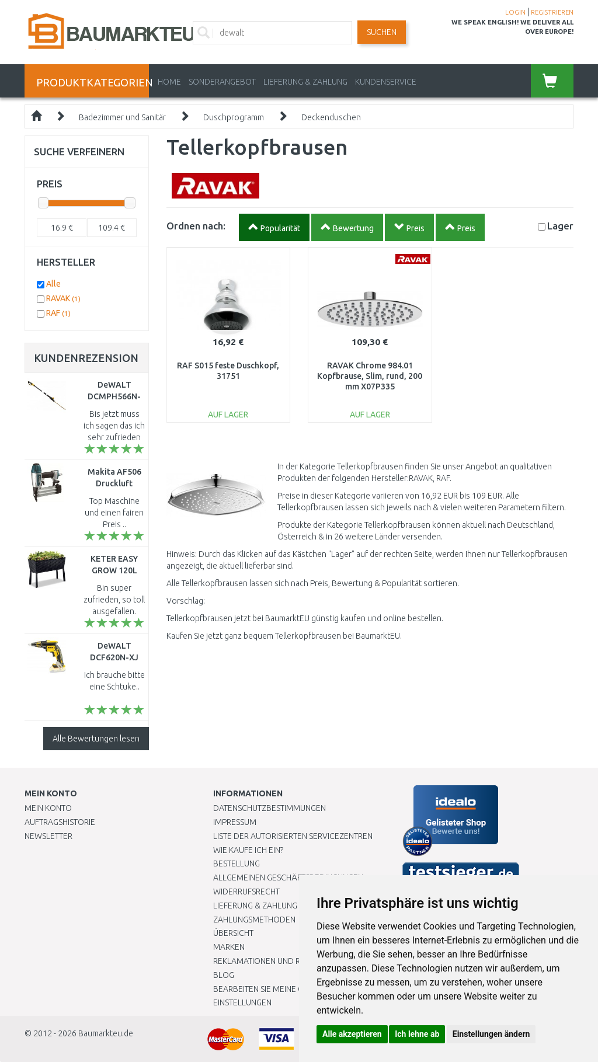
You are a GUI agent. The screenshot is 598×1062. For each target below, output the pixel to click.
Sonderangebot (222, 81)
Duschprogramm (233, 117)
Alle (53, 283)
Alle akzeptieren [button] (352, 1034)
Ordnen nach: (195, 225)
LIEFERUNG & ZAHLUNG (305, 81)
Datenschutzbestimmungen (269, 808)
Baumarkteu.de (105, 1033)
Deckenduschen (331, 117)
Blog (223, 975)
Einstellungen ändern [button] (491, 1034)
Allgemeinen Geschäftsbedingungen (288, 877)
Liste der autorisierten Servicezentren (293, 836)
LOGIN (515, 12)
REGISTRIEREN (552, 12)
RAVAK (63, 298)
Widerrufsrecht (246, 891)
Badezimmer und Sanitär (122, 117)
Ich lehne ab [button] (417, 1034)
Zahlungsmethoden (254, 919)
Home (169, 81)
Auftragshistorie (60, 822)
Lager (560, 225)
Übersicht (233, 933)
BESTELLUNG (236, 863)
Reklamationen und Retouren (274, 961)
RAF (58, 313)
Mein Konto (48, 808)
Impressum (234, 822)
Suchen (382, 32)
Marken (229, 947)
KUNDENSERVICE (385, 81)
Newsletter (48, 836)
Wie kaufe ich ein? (248, 850)
